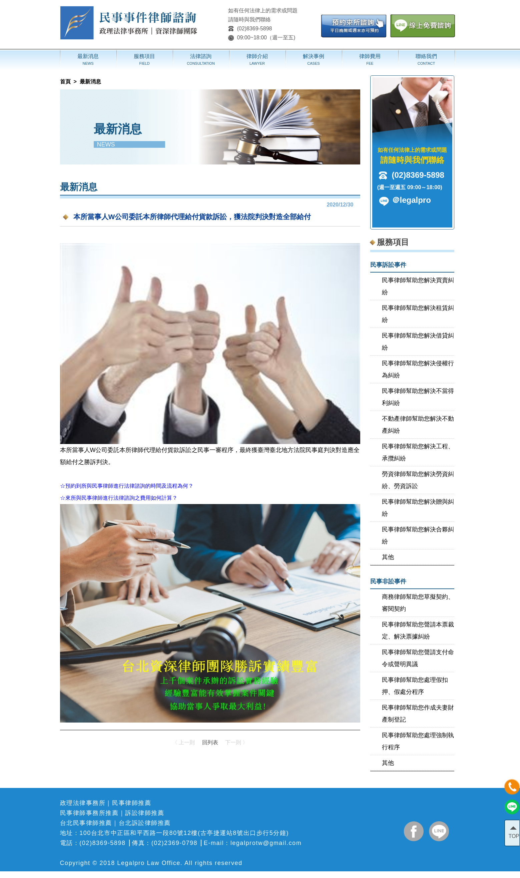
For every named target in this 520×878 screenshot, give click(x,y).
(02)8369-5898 (250, 28)
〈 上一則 (183, 742)
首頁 (65, 81)
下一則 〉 (236, 742)
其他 (388, 557)
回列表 (210, 742)
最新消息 (90, 81)
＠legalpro (411, 199)
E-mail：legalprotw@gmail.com (253, 843)
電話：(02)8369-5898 (93, 843)
